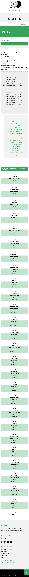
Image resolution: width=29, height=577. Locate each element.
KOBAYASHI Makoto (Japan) (16, 131)
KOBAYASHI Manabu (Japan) (16, 133)
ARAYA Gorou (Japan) (16, 120)
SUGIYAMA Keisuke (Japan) (16, 140)
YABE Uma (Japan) (16, 150)
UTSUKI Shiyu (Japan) (16, 148)
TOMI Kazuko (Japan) (16, 146)
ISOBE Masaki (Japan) (16, 125)
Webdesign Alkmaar (9, 572)
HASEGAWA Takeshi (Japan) (16, 123)
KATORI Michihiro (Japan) (16, 129)
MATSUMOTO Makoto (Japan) (16, 135)
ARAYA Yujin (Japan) (16, 121)
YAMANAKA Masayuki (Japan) (16, 152)
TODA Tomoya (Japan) (16, 144)
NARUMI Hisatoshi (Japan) (16, 138)
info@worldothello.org (7, 562)
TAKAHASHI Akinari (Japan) (16, 142)
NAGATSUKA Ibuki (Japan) (16, 137)
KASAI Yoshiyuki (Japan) (16, 127)
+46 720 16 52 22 (6, 560)
